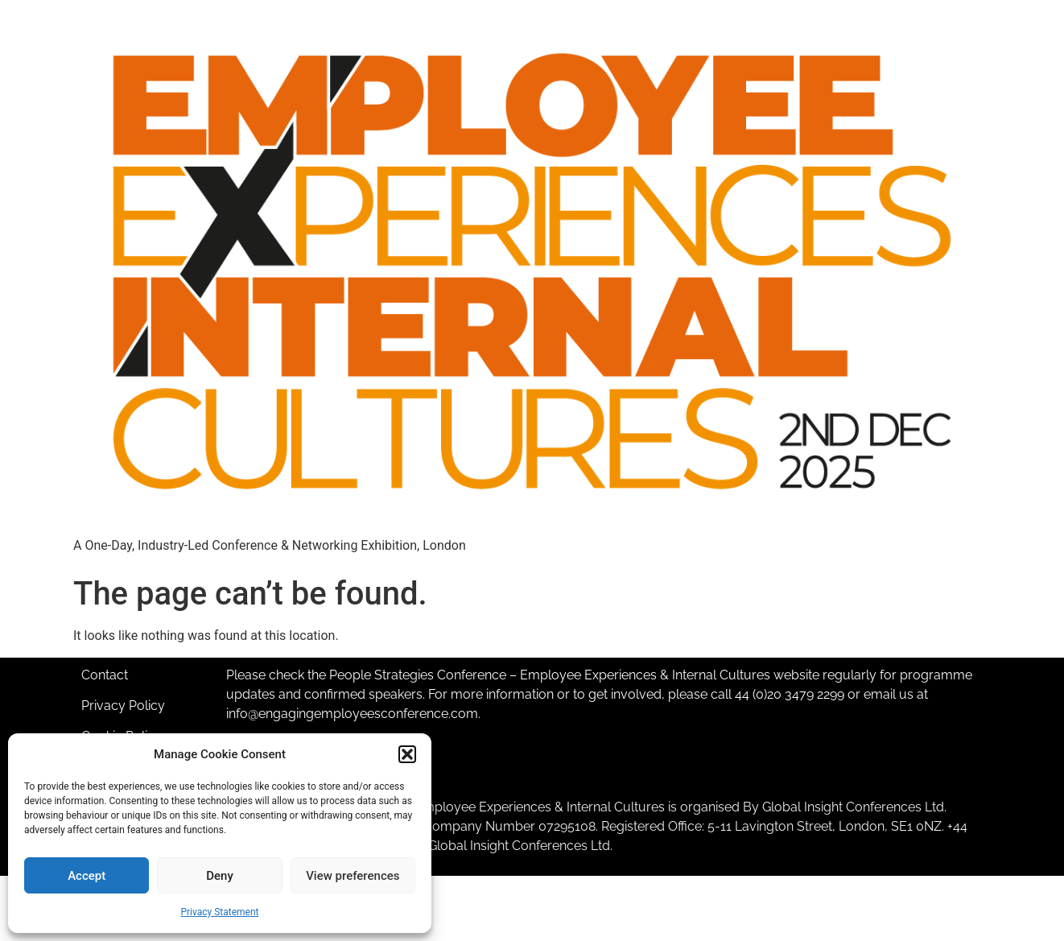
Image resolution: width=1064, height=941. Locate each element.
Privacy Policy (123, 705)
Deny (219, 876)
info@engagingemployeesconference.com (352, 713)
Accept (86, 876)
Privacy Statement (219, 912)
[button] (407, 754)
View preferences (352, 876)
